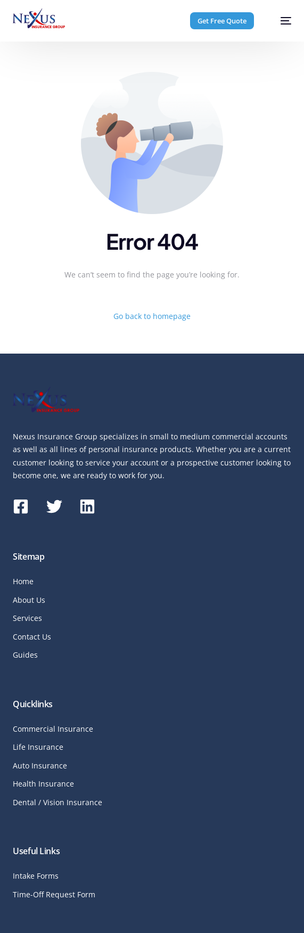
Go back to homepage (152, 316)
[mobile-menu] (280, 20)
